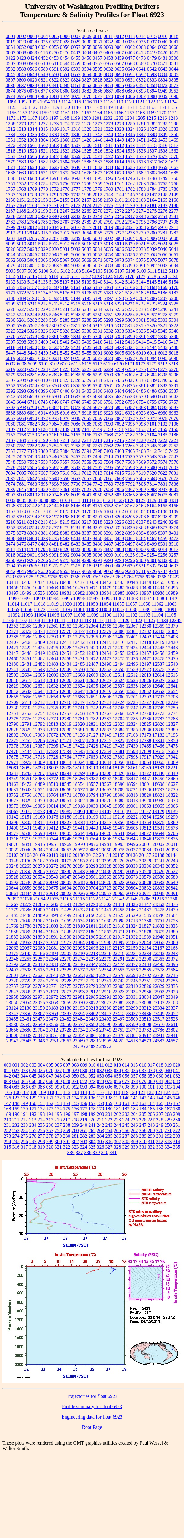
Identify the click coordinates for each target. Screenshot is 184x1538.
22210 (79, 953)
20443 (79, 871)
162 (134, 1103)
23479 (52, 1018)
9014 (162, 549)
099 (134, 1086)
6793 (21, 407)
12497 (145, 664)
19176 (52, 816)
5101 (54, 271)
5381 (54, 336)
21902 (79, 937)
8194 (32, 516)
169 (16, 1108)
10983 (92, 593)
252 (7, 1130)
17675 (12, 756)
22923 (119, 991)
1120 (129, 101)
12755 (52, 713)
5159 (54, 287)
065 (24, 1081)
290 (151, 1136)
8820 (64, 549)
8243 (152, 522)
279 (58, 1136)
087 (33, 1086)
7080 (10, 423)
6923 (141, 413)
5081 (32, 265)
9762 (107, 576)
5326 (43, 331)
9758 (74, 576)
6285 (76, 374)
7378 (32, 451)
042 (7, 1076)
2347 (130, 216)
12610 (105, 675)
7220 (141, 440)
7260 (87, 445)
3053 (76, 232)
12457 (145, 653)
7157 (10, 434)
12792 (39, 724)
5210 (21, 303)
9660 (97, 571)
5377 (21, 336)
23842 (39, 1035)
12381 (132, 631)
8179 (97, 511)
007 (66, 1065)
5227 (21, 309)
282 (83, 1136)
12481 (26, 664)
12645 (52, 691)
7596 (108, 467)
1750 (174, 178)
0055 (54, 47)
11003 (132, 598)
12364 (92, 625)
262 (92, 1130)
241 (92, 1125)
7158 (21, 434)
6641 (163, 396)
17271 (66, 740)
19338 (79, 822)
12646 (66, 691)
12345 (175, 620)
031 (92, 1070)
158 (100, 1103)
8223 (108, 522)
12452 (79, 653)
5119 (53, 276)
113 (75, 1092)
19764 (92, 838)
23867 (105, 1035)
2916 (54, 232)
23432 (132, 1013)
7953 (108, 489)
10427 (174, 576)
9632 (152, 565)
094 (92, 1086)
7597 (119, 467)
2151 (21, 200)
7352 (174, 445)
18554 (79, 784)
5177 (76, 292)
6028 (108, 358)
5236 (119, 309)
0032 (108, 41)
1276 (87, 123)
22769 (39, 986)
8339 (130, 527)
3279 (141, 232)
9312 (54, 565)
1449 (119, 140)
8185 (152, 511)
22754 (159, 980)
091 (66, 1086)
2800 (21, 227)
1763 (141, 183)
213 (32, 1119)
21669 (66, 920)
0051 (10, 47)
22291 (119, 958)
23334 (159, 1008)
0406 (108, 52)
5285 (65, 320)
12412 (79, 642)
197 (75, 1114)
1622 (21, 167)
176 (75, 1108)
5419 (21, 347)
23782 (145, 1029)
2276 (163, 211)
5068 (76, 260)
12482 (39, 664)
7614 (108, 473)
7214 (97, 440)
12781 (79, 718)
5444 (152, 347)
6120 (119, 363)
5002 (108, 238)
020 (176, 1065)
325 (92, 1146)
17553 (92, 751)
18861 (66, 800)
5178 (87, 292)
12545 (52, 669)
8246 (162, 522)
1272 (43, 123)
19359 (132, 822)
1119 (118, 101)
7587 (54, 467)
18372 (52, 778)
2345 (108, 216)
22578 (159, 969)
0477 (130, 58)
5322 (173, 325)
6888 (10, 413)
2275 (152, 211)
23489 (92, 1018)
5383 (65, 336)
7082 (32, 423)
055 (117, 1076)
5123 (97, 276)
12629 (12, 685)
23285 (119, 1008)
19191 (79, 816)
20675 (52, 887)
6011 (152, 352)
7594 (87, 467)
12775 (12, 718)
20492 (119, 871)
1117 (97, 101)
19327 (66, 822)
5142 (119, 281)
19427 (66, 827)
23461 (26, 1018)
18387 (92, 778)
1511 (108, 145)
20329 (119, 866)
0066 (174, 47)
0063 (141, 47)
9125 (130, 554)
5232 (76, 309)
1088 (152, 96)
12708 (172, 696)
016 (142, 1065)
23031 (132, 997)
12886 (145, 729)
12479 (172, 658)
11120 (123, 620)
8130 (162, 500)
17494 (26, 751)
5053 (108, 254)
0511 (54, 63)
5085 (76, 265)
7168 (108, 434)
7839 (10, 489)
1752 (21, 183)
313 (168, 1141)
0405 (97, 52)
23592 (92, 1024)
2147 (152, 194)
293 (176, 1136)
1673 (65, 172)
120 (133, 1092)
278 (49, 1136)
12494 (119, 664)
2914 (32, 232)
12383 (159, 631)
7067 (119, 418)
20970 (132, 893)
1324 (130, 129)
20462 (92, 871)
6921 (119, 413)
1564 (21, 156)
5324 (21, 331)
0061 (119, 47)
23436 (145, 1013)
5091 (141, 265)
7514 (108, 456)
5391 (141, 336)
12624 (119, 680)
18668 (66, 789)
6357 (65, 385)
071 (75, 1081)
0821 (43, 79)
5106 (109, 271)
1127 (33, 107)
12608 (79, 675)
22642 (66, 975)
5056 (130, 254)
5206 (152, 298)
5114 (10, 276)
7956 (119, 489)
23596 (105, 1024)
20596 (26, 882)
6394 (32, 391)
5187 (174, 292)
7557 (65, 462)
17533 (52, 751)
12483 (52, 664)
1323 (119, 129)
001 (16, 1065)
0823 (65, 79)
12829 (26, 729)
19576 (172, 827)
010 (92, 1065)
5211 (32, 303)
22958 (12, 997)
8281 (76, 527)
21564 (172, 915)
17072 (52, 735)
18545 (66, 784)
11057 (131, 604)
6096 (174, 358)
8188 (163, 511)
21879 (159, 931)
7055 (87, 418)
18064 (145, 762)
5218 (108, 303)
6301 (119, 374)
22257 (39, 958)
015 (134, 1065)
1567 (54, 156)
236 (49, 1125)
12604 (26, 675)
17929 (159, 756)
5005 (141, 238)
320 (49, 1146)
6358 (76, 385)
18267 (39, 773)
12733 (26, 707)
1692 (65, 178)
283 (92, 1136)
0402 (75, 52)
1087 (141, 96)
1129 (54, 107)
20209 (105, 860)
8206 (141, 516)
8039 (76, 494)
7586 (43, 467)
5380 (43, 336)
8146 (76, 505)
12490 (105, 664)
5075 (141, 260)
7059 (97, 418)
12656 (26, 696)
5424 (76, 347)
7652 (76, 478)
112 (66, 1092)
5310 (65, 325)
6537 (174, 391)
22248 (12, 958)
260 (75, 1130)
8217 (86, 522)
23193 (79, 1008)
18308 (105, 773)
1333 (174, 129)
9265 (32, 560)
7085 (65, 423)
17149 (105, 735)
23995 (105, 1040)
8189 (174, 511)
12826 (159, 724)
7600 (152, 467)
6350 (173, 380)
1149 (108, 107)
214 (41, 1119)
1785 (163, 189)
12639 (145, 685)
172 (41, 1108)
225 (134, 1119)
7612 (86, 473)
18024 (79, 762)
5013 (54, 243)
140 (126, 1097)
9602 (119, 565)
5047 (43, 254)
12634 (79, 685)
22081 (52, 948)
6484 (119, 391)
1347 (141, 134)
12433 (119, 647)
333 (159, 1146)
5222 (141, 303)
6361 (108, 385)
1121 (139, 101)
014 (125, 1065)
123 (158, 1092)
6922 (130, 413)
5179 (97, 292)
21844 (39, 931)
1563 (10, 156)
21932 (132, 937)
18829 (26, 800)
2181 (152, 205)
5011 (32, 243)
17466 (159, 746)
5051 (87, 254)
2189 (32, 211)
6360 (97, 385)
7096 (141, 423)
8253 (21, 527)
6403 (87, 391)
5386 (97, 336)
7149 (97, 429)
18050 (119, 762)
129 (33, 1097)
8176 (76, 511)
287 (126, 1136)
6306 (174, 374)
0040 (163, 41)
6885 (163, 407)
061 (168, 1076)
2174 (87, 205)
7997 (163, 489)
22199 (52, 953)
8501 (163, 544)
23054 (26, 1002)
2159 (108, 200)
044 (24, 1076)
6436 (97, 391)
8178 (87, 511)
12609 (92, 675)
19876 (12, 844)
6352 (10, 385)
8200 (87, 516)
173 (49, 1108)
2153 (43, 200)
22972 (52, 997)
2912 (10, 232)
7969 (141, 489)
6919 (97, 413)
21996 (105, 942)
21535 (145, 915)
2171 (54, 205)
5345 (163, 331)
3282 (174, 232)
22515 (39, 969)
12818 (52, 724)
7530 (130, 456)
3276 (108, 232)
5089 (119, 265)
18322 (145, 773)
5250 (97, 314)
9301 (152, 560)
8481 (54, 544)
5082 (43, 265)
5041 (174, 249)
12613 (145, 675)
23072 (92, 1002)
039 (159, 1070)
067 (41, 1081)
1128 (43, 107)
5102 (65, 271)
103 (168, 1086)
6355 (43, 385)
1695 (97, 178)
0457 (97, 58)
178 (92, 1108)
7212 (75, 440)
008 (75, 1065)
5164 (108, 287)
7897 (76, 489)
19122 (145, 811)
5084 (65, 265)
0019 (10, 41)
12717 (79, 702)
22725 (52, 980)
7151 (119, 429)
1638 (152, 167)
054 (109, 1076)
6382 (152, 385)
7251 (21, 445)
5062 (10, 260)
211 (15, 1119)
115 (91, 1092)
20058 (92, 849)
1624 (43, 167)
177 (83, 1108)
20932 (92, 893)
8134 (173, 500)
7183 (141, 434)
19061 (132, 806)
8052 (108, 494)
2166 (174, 200)
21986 (92, 942)
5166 (130, 287)
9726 (152, 571)
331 (143, 1146)
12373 (39, 631)
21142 (118, 898)
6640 (152, 396)
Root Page (92, 1427)
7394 (87, 451)
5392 (152, 336)
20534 (39, 877)
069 (58, 1081)
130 (41, 1097)
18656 (52, 789)
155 (75, 1103)
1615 (130, 161)
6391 (174, 385)
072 (83, 1081)
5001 (97, 238)
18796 (105, 795)
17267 (52, 740)
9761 (96, 576)
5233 (87, 309)
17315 (105, 740)
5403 (76, 342)
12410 (52, 642)
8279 (65, 527)
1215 (151, 118)
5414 (141, 342)
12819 (66, 724)
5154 (174, 281)
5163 (97, 287)
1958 (87, 194)
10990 (13, 598)
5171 (10, 292)
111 (58, 1092)
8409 (32, 538)
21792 (39, 926)
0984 (32, 96)
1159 (43, 112)
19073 (39, 811)
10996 (79, 598)
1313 (21, 129)
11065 (13, 609)
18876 (105, 800)
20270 (39, 866)
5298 (108, 320)
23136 (26, 1008)
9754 (42, 576)
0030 (87, 41)
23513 (145, 1018)
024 (33, 1070)
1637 (141, 167)
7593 (76, 467)
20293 (92, 866)
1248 (173, 118)
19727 (39, 838)
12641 (172, 685)
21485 (12, 915)
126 (7, 1097)
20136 (132, 855)
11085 (118, 609)
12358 (26, 625)
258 (58, 1130)
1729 (119, 178)
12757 (66, 713)
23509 (132, 1018)
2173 (76, 205)
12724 (118, 702)
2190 (43, 211)
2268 (76, 211)
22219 (119, 953)
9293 (108, 560)
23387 (66, 1013)
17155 (119, 735)
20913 (52, 893)
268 (143, 1130)
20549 (79, 877)
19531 (159, 827)
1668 (10, 172)
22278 (92, 958)
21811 (92, 926)
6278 (174, 369)
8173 (43, 511)
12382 (145, 631)
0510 (43, 63)
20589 (172, 877)
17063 (39, 735)
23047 (159, 997)
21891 (52, 937)
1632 (97, 167)
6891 (32, 413)
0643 (163, 69)
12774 (172, 713)
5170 (174, 287)
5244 (32, 314)
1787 (10, 194)
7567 (119, 462)
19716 (12, 838)
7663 (119, 478)
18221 (172, 767)
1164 (97, 112)
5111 (152, 271)
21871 (119, 931)
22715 (172, 975)
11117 (98, 620)
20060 (105, 849)
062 (176, 1076)
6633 (87, 396)
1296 (174, 123)
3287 (54, 238)
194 (49, 1114)
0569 (141, 63)
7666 (141, 478)
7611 (75, 473)
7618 (130, 473)
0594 (87, 69)
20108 (26, 855)
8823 (75, 549)
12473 (105, 658)
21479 (172, 909)
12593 (12, 675)
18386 (79, 778)
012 (108, 1065)
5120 (64, 276)
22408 (26, 964)
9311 (43, 565)
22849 (26, 991)
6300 (108, 374)
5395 (163, 336)
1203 (118, 118)
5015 (75, 243)
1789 (32, 194)
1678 (108, 172)
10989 (172, 593)
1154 (161, 107)
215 (49, 1119)
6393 (21, 391)
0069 (32, 52)
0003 (32, 36)
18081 (12, 767)
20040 (26, 849)
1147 (86, 107)
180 (109, 1108)
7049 (76, 418)
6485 (130, 391)
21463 (132, 909)
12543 (39, 669)
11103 (144, 615)
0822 (54, 79)
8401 (174, 533)
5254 (130, 314)
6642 (174, 396)
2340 (54, 216)
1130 (65, 107)
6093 (141, 358)
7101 (152, 423)
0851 (76, 85)
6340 (162, 380)
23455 (12, 1018)
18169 (145, 767)
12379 (105, 631)
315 (7, 1146)
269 (151, 1130)
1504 (65, 145)
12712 (39, 702)
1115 (76, 101)
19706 (172, 833)
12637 (119, 685)
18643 (26, 789)
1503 (54, 145)
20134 (105, 855)
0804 (163, 74)
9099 (108, 554)
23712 (52, 1029)
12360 (39, 625)
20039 (12, 849)
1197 (53, 118)
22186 (39, 953)
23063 (52, 1002)
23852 (66, 1035)
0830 (119, 79)
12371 (12, 631)
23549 (39, 1024)
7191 (54, 440)
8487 (108, 544)
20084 (145, 849)
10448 (132, 582)
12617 (26, 680)
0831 (130, 79)
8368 (141, 527)
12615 (172, 675)
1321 (97, 129)
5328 (65, 331)
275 (24, 1136)
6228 (97, 369)
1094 (45, 101)
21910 (105, 937)
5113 (173, 271)
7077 (152, 418)
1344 (108, 134)
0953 (174, 90)
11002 (119, 598)
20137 (145, 855)
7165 (76, 434)
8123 (108, 500)
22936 (145, 991)
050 (75, 1076)
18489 (39, 784)
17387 (39, 746)
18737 (159, 789)
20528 (12, 877)
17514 (39, 751)
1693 (76, 178)
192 (33, 1114)
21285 (39, 904)
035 (126, 1070)
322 (66, 1146)
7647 (43, 478)
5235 (108, 309)
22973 (66, 997)
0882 (87, 90)
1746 (130, 178)
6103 (65, 363)
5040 (163, 249)
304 (92, 1141)
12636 (105, 685)
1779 (97, 189)
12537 (159, 664)
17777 (79, 756)
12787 (159, 718)
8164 (152, 505)
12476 (132, 658)
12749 (159, 707)
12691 (92, 696)
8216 (75, 522)
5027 (21, 249)
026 (49, 1070)
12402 (145, 636)
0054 (43, 47)
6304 (152, 374)
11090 (157, 609)
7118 (32, 429)
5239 (152, 309)
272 (176, 1130)
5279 (174, 314)
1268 (10, 123)
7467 (76, 456)
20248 (12, 866)
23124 (12, 1008)
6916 (65, 413)
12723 (105, 702)
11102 (131, 615)
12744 (105, 707)
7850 (43, 489)
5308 (43, 325)
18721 (132, 789)
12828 (12, 729)
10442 (105, 582)
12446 (172, 647)
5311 (75, 325)
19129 (158, 811)
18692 (92, 789)
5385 (87, 336)
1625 (54, 167)
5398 (21, 342)
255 (33, 1130)
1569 (76, 156)
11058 (144, 604)
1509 (87, 145)
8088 (43, 500)
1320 (87, 129)
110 (50, 1092)
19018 (79, 806)
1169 (151, 112)
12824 (132, 724)
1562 (174, 150)
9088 (43, 554)
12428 (66, 647)
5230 (54, 309)
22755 (172, 980)
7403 (119, 451)
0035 (141, 41)
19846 (145, 838)
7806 (141, 483)
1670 (32, 172)
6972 (43, 418)
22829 (159, 986)
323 (75, 1146)
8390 (97, 533)
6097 (11, 363)
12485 (79, 664)
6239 (119, 369)
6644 (21, 402)
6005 (119, 352)
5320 (152, 325)
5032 (76, 249)
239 (75, 1125)
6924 (152, 413)
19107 (105, 811)
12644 (39, 691)
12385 (12, 636)
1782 (130, 189)
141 (134, 1097)
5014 (64, 243)
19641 (119, 833)
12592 (172, 669)
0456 (87, 58)
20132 (92, 855)
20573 (132, 877)
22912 (92, 991)
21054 (40, 898)
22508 (26, 969)
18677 (79, 789)
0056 (65, 47)
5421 (43, 347)
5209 (10, 303)
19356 (119, 822)
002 (24, 1065)
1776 (65, 189)
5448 (21, 352)
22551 (92, 969)
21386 (26, 909)
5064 (32, 260)
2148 (163, 194)
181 (117, 1108)
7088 (87, 423)
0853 (97, 85)
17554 (105, 751)
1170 (161, 112)
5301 (141, 320)
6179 (151, 363)
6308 (21, 380)
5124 (108, 276)
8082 (10, 500)
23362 (39, 1013)
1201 (97, 118)
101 (151, 1086)
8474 (10, 544)
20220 (119, 860)
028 (66, 1070)
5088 (108, 265)
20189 (92, 860)
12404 (159, 636)
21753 (172, 920)
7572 (152, 462)
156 (83, 1103)
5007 (163, 238)
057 (134, 1076)
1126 (22, 107)
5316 (108, 325)
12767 (105, 713)
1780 (108, 189)
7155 (162, 429)
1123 (161, 101)
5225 (173, 303)
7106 (174, 423)
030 (83, 1070)
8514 (21, 549)
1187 (32, 118)
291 (159, 1136)
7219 (130, 440)
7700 (76, 483)
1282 (152, 123)
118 (116, 1092)
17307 (79, 740)
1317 (65, 129)
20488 (105, 871)
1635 (130, 167)
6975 (54, 418)
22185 (26, 953)
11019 (53, 604)
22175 (12, 953)
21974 (52, 942)
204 (134, 1114)
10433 (26, 582)
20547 (66, 877)
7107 (10, 429)
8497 (130, 544)
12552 (105, 669)
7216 (119, 440)
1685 (174, 172)
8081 (174, 494)
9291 (97, 560)
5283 (43, 320)
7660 (97, 478)
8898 (119, 549)
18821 (159, 795)
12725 (132, 702)
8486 (97, 544)
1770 (43, 189)
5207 (163, 298)
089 (49, 1086)
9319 (97, 565)
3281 (163, 232)
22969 (26, 997)
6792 (10, 407)
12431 (105, 647)
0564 (86, 63)
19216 (118, 816)
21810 (79, 926)
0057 (76, 47)
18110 (92, 767)
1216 (162, 118)
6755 (152, 402)
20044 (52, 849)
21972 (39, 942)
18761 (39, 795)
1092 (23, 101)
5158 (43, 287)
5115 (21, 276)
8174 (54, 511)
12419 (158, 642)
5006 (152, 238)
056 (126, 1076)
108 (33, 1092)
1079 (119, 96)
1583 (54, 161)
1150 (118, 107)
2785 (43, 221)
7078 (163, 418)
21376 (172, 904)
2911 (173, 227)
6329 (86, 380)
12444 (145, 647)
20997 (13, 898)
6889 (21, 413)
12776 (26, 718)
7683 (32, 483)
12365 (105, 625)
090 (58, 1086)
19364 (145, 822)
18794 (92, 795)
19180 (66, 816)
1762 (130, 183)
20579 (145, 877)
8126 (130, 500)
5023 (152, 243)
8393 (130, 533)
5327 (54, 331)
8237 (141, 522)
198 (83, 1114)
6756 (162, 402)
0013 (130, 36)
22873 (66, 991)
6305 (163, 374)
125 (175, 1092)
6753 (130, 402)
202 (117, 1114)
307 (117, 1141)
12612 (132, 675)
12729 (172, 702)
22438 (52, 964)
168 (7, 1108)
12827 (172, 724)
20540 (52, 877)
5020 (130, 243)
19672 (145, 833)
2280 (32, 216)
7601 (163, 467)
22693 (132, 975)
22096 (92, 948)
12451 (66, 653)
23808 (12, 1035)
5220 (119, 303)
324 (83, 1146)
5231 (65, 309)
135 (83, 1097)
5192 (54, 298)
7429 (32, 456)
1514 (141, 145)
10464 (66, 587)
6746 (54, 402)
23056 (39, 1002)
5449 (32, 352)
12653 (159, 691)
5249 (87, 314)
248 (151, 1125)
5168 (152, 287)
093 (83, 1086)
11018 (39, 604)
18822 (172, 795)
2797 (163, 221)
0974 (10, 96)
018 (159, 1065)
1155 (172, 107)
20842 (172, 887)
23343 (12, 1013)
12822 (105, 724)
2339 (43, 216)
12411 (65, 642)
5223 (152, 303)
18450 (159, 778)
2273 (130, 211)
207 (159, 1114)
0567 (119, 63)
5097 (22, 271)
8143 (43, 505)
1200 (86, 118)
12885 (132, 729)
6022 (43, 358)
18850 (39, 800)
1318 (76, 129)
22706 (159, 975)
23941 (172, 1035)
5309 (54, 325)
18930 (159, 800)
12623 (105, 680)
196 (66, 1114)
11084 (105, 609)
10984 (105, 593)
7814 (152, 483)
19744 (52, 838)
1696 (108, 178)
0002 (21, 36)
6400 (65, 391)
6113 (76, 363)
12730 (12, 707)
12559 (132, 669)
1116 (87, 101)
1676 (87, 172)
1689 (43, 178)
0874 (10, 90)
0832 (141, 79)
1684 (163, 172)
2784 (32, 221)
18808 (119, 795)
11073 (39, 609)
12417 (132, 642)
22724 (39, 980)
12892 (12, 735)
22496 (172, 964)
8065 (130, 494)
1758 (87, 183)
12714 (52, 702)
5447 (10, 352)
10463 (52, 587)
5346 (174, 331)
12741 (79, 707)
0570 (152, 63)
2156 (76, 200)
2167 (10, 205)
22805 (119, 986)
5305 (10, 325)
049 (66, 1076)
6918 (87, 413)
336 (71, 1152)
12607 (66, 675)
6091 (119, 358)
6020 (21, 358)
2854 (152, 227)
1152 (140, 107)
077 (126, 1081)
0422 (10, 58)
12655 (12, 696)
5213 (54, 303)
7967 (130, 489)
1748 (152, 178)
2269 (87, 211)
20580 (159, 877)
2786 (54, 221)
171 (33, 1108)
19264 (145, 816)
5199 (130, 298)
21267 (12, 904)
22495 (159, 964)
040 (168, 1070)
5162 (87, 287)
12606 (52, 675)
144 (159, 1097)
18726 (145, 789)
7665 (130, 478)
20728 (119, 887)
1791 (54, 194)
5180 (108, 292)
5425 (87, 347)
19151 (26, 816)
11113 (85, 620)
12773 (159, 713)
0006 (65, 36)
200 (100, 1114)
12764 (92, 713)
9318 (86, 565)
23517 (159, 1018)
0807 (10, 79)
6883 (141, 407)
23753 (119, 1029)
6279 (10, 374)
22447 (92, 964)
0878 (54, 90)
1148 (97, 107)
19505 (132, 827)
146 (176, 1097)
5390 (130, 336)
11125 (149, 620)
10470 (79, 587)
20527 (172, 871)
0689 (108, 74)
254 (24, 1130)
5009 (10, 243)
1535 (130, 150)
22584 (172, 969)
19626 (105, 833)
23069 (66, 1002)
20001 (145, 844)
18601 (145, 784)
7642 (32, 478)
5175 (54, 292)
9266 (43, 560)
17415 (66, 746)
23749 (105, 1029)
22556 (132, 969)
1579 (10, 161)
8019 (43, 494)
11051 (79, 604)
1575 (141, 156)
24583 (159, 1040)
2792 (119, 221)
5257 (152, 314)
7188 (21, 440)
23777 (132, 1029)
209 (176, 1114)
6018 (173, 352)
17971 (12, 762)
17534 (66, 751)
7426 (21, 456)
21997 (119, 942)
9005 (152, 549)
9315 (75, 565)
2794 (130, 221)
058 (143, 1076)
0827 (87, 79)
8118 (86, 500)
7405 (130, 451)
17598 (132, 751)
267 (134, 1130)
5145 (152, 281)
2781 (174, 216)
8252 (10, 527)
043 (16, 1076)
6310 (43, 380)
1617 (152, 161)
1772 (54, 189)
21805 (66, 926)
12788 (172, 718)
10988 (159, 593)
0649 (43, 74)
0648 (32, 74)
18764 (52, 795)
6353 (21, 385)
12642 (12, 691)
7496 (97, 456)
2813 (43, 227)
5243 (21, 314)
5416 (162, 342)
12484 (66, 664)
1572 (108, 156)
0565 (97, 63)
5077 (163, 260)
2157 (87, 200)
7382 (54, 451)
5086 (87, 265)
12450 (52, 653)
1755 (54, 183)
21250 (171, 898)
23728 (66, 1029)
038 (151, 1070)
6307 (10, 380)
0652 (76, 74)
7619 (141, 473)
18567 (105, 784)
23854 (79, 1035)
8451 (108, 538)
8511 (10, 549)
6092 (130, 358)
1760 (108, 183)
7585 (32, 467)
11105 (170, 615)
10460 (26, 587)
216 (58, 1119)
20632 (159, 882)
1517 (173, 145)
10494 (159, 587)
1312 (10, 129)
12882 (92, 729)
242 (100, 1125)
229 (168, 1119)
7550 (21, 462)
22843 (12, 991)
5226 (10, 309)
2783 (21, 221)
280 (66, 1136)
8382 (54, 533)
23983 (92, 1040)
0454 (65, 58)
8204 (119, 516)
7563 (97, 462)
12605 (39, 675)
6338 (141, 380)
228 (159, 1119)
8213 (43, 522)
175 (66, 1108)
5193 (65, 298)
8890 (86, 549)
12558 (119, 669)
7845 (21, 489)
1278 (108, 123)
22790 (92, 986)
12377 (79, 631)
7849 (32, 489)
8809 (54, 549)
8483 (76, 544)
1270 (21, 123)
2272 (119, 211)
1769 (32, 189)
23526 (172, 1018)
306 (109, 1141)
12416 (118, 642)
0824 (76, 79)
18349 (12, 778)
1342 (97, 134)
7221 (152, 440)
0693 (152, 74)
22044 (145, 942)
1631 (87, 167)
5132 (10, 281)
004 (41, 1065)
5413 (130, 342)
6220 (21, 369)
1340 (76, 134)
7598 (130, 467)
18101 (79, 767)
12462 (39, 658)
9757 (64, 576)
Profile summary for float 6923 (92, 1406)
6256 (130, 369)
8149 (87, 505)
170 (24, 1108)
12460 (12, 658)
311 (151, 1141)
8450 (97, 538)
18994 (26, 806)
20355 (12, 871)
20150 (26, 860)
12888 (159, 729)
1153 (151, 107)
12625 (132, 680)
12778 (39, 718)
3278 (130, 232)
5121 (75, 276)
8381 (43, 533)
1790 (43, 194)
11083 (92, 609)
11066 (26, 609)
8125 (119, 500)
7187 (10, 440)
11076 (66, 609)
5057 (141, 254)
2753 (152, 216)
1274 (65, 123)
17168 (132, 735)
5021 (141, 243)
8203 (108, 516)
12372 (26, 631)
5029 (43, 249)
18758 (26, 795)
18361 (26, 778)
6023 (54, 358)
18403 (119, 778)
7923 (87, 489)
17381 (26, 746)
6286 (87, 374)
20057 (79, 849)
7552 (32, 462)
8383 (65, 533)
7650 (65, 478)
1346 (130, 134)
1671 (43, 172)
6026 (87, 358)
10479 (105, 587)
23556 (52, 1024)
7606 (32, 473)
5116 (32, 276)
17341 (159, 740)
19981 (105, 844)
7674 (10, 483)
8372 (163, 527)
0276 (64, 52)
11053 (92, 604)
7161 (54, 434)
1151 (129, 107)
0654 (87, 74)
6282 (43, 374)
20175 (66, 860)
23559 (66, 1024)
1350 (174, 134)
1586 (87, 161)
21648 (26, 920)
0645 (10, 74)
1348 (152, 134)
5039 (152, 249)
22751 (145, 980)
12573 (145, 669)
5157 (32, 287)
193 (41, 1114)
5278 (163, 314)
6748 (75, 402)
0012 (119, 36)
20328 (105, 866)
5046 (32, 254)
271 (168, 1130)
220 (91, 1119)
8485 (87, 544)
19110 (118, 811)
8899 (130, 549)
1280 (130, 123)
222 (108, 1119)
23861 (92, 1035)
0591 (54, 69)
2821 (130, 227)
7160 (43, 434)
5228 (32, 309)
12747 (132, 707)
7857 (54, 489)
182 (126, 1108)
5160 (65, 287)
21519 (105, 915)
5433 (119, 347)
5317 (119, 325)
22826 (145, 986)
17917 (145, 756)
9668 (130, 571)
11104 (157, 615)
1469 (174, 140)
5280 (10, 320)
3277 (119, 232)
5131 (173, 276)
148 (16, 1103)
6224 (54, 369)
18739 (172, 789)
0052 (21, 47)
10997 (92, 598)
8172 (32, 511)
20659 (26, 887)
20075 (119, 849)
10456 (172, 582)
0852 (87, 85)
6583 (21, 396)
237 (58, 1125)
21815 (105, 926)
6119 (108, 363)
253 (16, 1130)
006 (58, 1065)
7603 (174, 467)
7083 (43, 423)
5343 (152, 331)
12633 (66, 685)
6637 (119, 396)
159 (109, 1103)
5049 (65, 254)
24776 (79, 1046)
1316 (54, 129)
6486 (141, 391)
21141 (105, 898)
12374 (52, 631)
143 (151, 1097)
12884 (119, 729)
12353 (12, 625)
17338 (145, 740)
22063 (12, 948)
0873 (174, 85)
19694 (159, 833)
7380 (43, 451)
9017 (173, 549)
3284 (21, 238)
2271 (108, 211)
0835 (174, 79)
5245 (43, 314)
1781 (119, 189)
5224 (162, 303)
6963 (174, 413)
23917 (145, 1035)
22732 (79, 980)
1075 (76, 96)
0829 (108, 79)
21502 (92, 915)
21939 (145, 937)
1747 (141, 178)
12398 (105, 636)
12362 (66, 625)
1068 (54, 96)
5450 (43, 352)
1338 (54, 134)
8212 (32, 522)
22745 (132, 980)
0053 (32, 47)
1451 (141, 140)
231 (7, 1125)
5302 (152, 320)
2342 (76, 216)
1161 (65, 112)
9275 (65, 560)
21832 (158, 926)
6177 (140, 363)
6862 (54, 407)
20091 (159, 849)
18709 (119, 789)
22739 (92, 980)
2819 (108, 227)
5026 (10, 249)
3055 (97, 232)
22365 (159, 958)
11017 (26, 604)
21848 (66, 931)
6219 (10, 369)
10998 (106, 598)
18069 (172, 762)
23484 (79, 1018)
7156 (173, 429)
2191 (54, 211)
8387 (87, 533)
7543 (152, 456)
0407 (119, 52)
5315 (97, 325)
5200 (141, 298)
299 (49, 1141)
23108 (172, 1002)
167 (176, 1103)
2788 (76, 221)
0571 (162, 63)
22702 (145, 975)
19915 (39, 844)
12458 (159, 653)
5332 (108, 331)
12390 (52, 636)
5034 (97, 249)
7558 (76, 462)
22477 (132, 964)
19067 (12, 811)
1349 (163, 134)
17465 (145, 746)
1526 (97, 150)
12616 (12, 680)
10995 (66, 598)
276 (33, 1136)
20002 (159, 844)
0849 (65, 85)
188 (176, 1108)
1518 (10, 150)
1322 (108, 129)
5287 (76, 320)
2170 (43, 205)
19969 (66, 844)
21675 (92, 920)
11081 (79, 609)
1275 (76, 123)
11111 (60, 620)
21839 (26, 931)
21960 (12, 942)
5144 (141, 281)
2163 (141, 200)
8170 (21, 511)
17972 (26, 762)
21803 (52, 926)
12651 (132, 691)
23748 (92, 1029)
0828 (97, 79)
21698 (119, 920)
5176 (65, 292)
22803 (105, 986)
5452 (65, 352)
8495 (119, 544)
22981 (79, 997)
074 (100, 1081)
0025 (43, 41)
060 (159, 1076)
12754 (39, 713)
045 (33, 1076)
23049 (172, 997)
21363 (158, 904)
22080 (39, 948)
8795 (43, 549)
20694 (66, 887)
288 (134, 1136)
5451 (54, 352)
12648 (92, 691)
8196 (43, 516)
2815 (65, 227)
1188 (43, 118)
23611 (172, 1024)
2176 (108, 205)
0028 (65, 41)
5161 (76, 287)
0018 (173, 36)
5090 (130, 265)
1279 (119, 123)
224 (125, 1119)
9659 (87, 571)
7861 (65, 489)
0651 (65, 74)
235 (41, 1125)
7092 (119, 423)
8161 (119, 505)
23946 (39, 1040)
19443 (92, 827)
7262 (108, 445)
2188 (21, 211)
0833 (152, 79)
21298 (92, 904)
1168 (140, 112)
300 (58, 1141)
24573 (145, 1040)
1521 (43, 150)
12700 (119, 696)
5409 (87, 342)
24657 (172, 1040)
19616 (92, 833)
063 (7, 1081)
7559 (87, 462)
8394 (141, 533)
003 (33, 1065)
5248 (76, 314)
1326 (141, 129)
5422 (54, 347)
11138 (162, 620)
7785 (119, 483)
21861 (92, 931)
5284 (54, 320)
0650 (54, 74)
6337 (130, 380)
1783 (141, 189)
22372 (172, 958)
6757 (173, 402)
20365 (39, 871)
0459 (119, 58)
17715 (39, 756)
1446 (97, 140)
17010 (26, 735)
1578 (174, 156)
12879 (52, 729)
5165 (119, 287)
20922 (66, 893)
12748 (145, 707)
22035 (132, 942)
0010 (97, 36)
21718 (132, 920)
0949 (163, 90)
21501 (79, 915)
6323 (64, 380)
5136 (54, 281)
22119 (105, 948)
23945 (26, 1040)
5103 (76, 271)
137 (100, 1097)
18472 (26, 784)
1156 (11, 112)
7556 (54, 462)
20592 (12, 882)
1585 (76, 161)
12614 (158, 675)
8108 (65, 500)
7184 (152, 434)
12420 (172, 642)
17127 (92, 735)
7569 (141, 462)
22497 (12, 969)
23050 (12, 1002)
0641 (141, 69)
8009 (21, 494)
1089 (163, 96)
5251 (108, 314)
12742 (92, 707)
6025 (76, 358)
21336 (132, 904)
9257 (174, 554)
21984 (79, 942)
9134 (141, 554)
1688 (32, 178)
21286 (52, 904)
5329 (76, 331)
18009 (39, 762)
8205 (130, 516)
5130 (162, 276)
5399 (32, 342)
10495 (172, 587)
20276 (66, 866)
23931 (159, 1035)
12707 (159, 696)
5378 (32, 336)
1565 (32, 156)
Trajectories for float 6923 (92, 1396)
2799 (10, 227)
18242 (26, 773)
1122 (150, 101)
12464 (52, 658)
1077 (97, 96)
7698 (54, 483)
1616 (141, 161)
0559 (75, 63)
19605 (66, 833)
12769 (132, 713)
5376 (10, 336)
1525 (87, 150)
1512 (119, 145)
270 (159, 1130)
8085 (21, 500)
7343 (141, 445)
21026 (26, 898)
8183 (130, 511)
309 (134, 1141)
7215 (108, 440)
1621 (10, 167)
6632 (76, 396)
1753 (32, 183)
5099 (32, 271)
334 (168, 1146)
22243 (172, 953)
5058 (152, 254)
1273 (54, 123)
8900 (141, 549)
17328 (132, 740)
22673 (105, 975)
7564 (108, 462)
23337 (172, 1008)
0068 (21, 52)
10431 (12, 582)
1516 (162, 145)
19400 (12, 827)
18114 (105, 767)
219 (83, 1119)
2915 (43, 232)
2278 (10, 216)
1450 (130, 140)
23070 (79, 1002)
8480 (43, 544)
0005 (54, 36)
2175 (97, 205)
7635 (10, 478)
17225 (12, 740)
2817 (87, 227)
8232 (130, 522)
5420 (32, 347)
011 (100, 1065)
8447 (87, 538)
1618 (163, 161)
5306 (21, 325)
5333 (119, 331)
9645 (21, 571)
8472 (174, 538)
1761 (119, 183)
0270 (54, 52)
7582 (21, 467)
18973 (12, 806)
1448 (108, 140)
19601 (52, 833)
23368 (52, 1013)
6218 (173, 363)
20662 (39, 887)
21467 (145, 909)
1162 (76, 112)
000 (7, 1065)
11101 (118, 615)
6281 (32, 374)
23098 (145, 1002)
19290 (172, 816)
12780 (66, 718)
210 (7, 1119)
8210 (10, 522)
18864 (92, 800)
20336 (145, 866)
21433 (79, 909)
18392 (105, 778)
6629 (43, 396)
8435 (54, 538)
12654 (172, 691)
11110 (47, 620)
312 (159, 1141)
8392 (119, 533)
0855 (119, 85)
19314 (39, 822)
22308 (145, 958)
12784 (119, 718)
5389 (119, 336)
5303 (163, 320)
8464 (141, 538)
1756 (65, 183)
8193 (21, 516)
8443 (65, 538)
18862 (79, 800)
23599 (132, 1024)
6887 (174, 407)
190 (16, 1114)
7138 (54, 429)
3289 (76, 238)
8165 (163, 505)
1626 (65, 167)
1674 (76, 172)
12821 (92, 724)
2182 (163, 205)
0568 (130, 63)
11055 (118, 604)
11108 (34, 620)
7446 (54, 456)
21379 (12, 909)
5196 (97, 298)
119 (124, 1092)
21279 (26, 904)
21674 (79, 920)
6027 (97, 358)
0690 (119, 74)
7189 (32, 440)
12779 (52, 718)
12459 (172, 653)
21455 (119, 909)
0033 (119, 41)
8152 (108, 505)
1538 (163, 150)
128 (24, 1097)
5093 (163, 265)
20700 (79, 887)
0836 (10, 85)
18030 (92, 762)
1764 (152, 183)
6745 (43, 402)
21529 (132, 915)
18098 (66, 767)
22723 (26, 980)
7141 (86, 429)
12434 (132, 647)
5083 (54, 265)
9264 (21, 560)
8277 (54, 527)
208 (168, 1114)
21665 (52, 920)
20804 (132, 887)
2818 (97, 227)
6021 (32, 358)
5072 (108, 260)
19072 (26, 811)
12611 (118, 675)
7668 (152, 478)
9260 (10, 560)
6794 (32, 407)
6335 (108, 380)
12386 (26, 636)
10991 (26, 598)
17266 (39, 740)
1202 (107, 118)
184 (143, 1108)
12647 (79, 691)
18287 (52, 773)
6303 (141, 374)
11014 (13, 604)
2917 (65, 232)
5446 (174, 347)
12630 (26, 685)
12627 (159, 680)
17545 (79, 751)
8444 (76, 538)
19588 (26, 833)
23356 (26, 1013)
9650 (43, 571)
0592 (65, 69)
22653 (79, 975)
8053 (119, 494)
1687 (21, 178)
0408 (130, 52)
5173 (32, 292)
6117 (97, 363)
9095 (87, 554)
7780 (108, 483)
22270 (66, 958)
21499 (66, 915)
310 (143, 1141)
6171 (129, 363)
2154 (54, 200)
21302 (105, 904)
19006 (39, 806)
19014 (52, 806)
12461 (26, 658)
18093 (39, 767)
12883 (105, 729)
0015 (152, 36)
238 (66, 1125)
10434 (39, 582)
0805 (174, 74)
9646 (32, 571)
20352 (172, 866)
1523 (65, 150)
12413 (92, 642)
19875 (172, 838)
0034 (130, 41)
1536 (141, 150)
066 (33, 1081)
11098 (79, 615)
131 (49, 1097)
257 (49, 1130)
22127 (118, 948)
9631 (141, 565)
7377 (21, 451)
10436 (66, 582)
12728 (158, 702)
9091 (54, 554)
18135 (118, 767)
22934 (132, 991)
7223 (173, 440)
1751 (10, 183)
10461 (39, 587)
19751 (79, 838)
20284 (79, 866)
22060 (172, 942)
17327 (119, 740)
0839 (32, 85)
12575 (159, 669)
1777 (76, 189)
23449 (159, 1013)
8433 (43, 538)
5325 (32, 331)
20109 (39, 855)
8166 (174, 505)
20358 (26, 871)
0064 (152, 47)
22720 (12, 980)
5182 (130, 292)
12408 (26, 642)
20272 (52, 866)
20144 (172, 855)
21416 (52, 909)
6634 (97, 396)
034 (117, 1070)
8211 (21, 522)
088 (41, 1086)
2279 (21, 216)
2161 (119, 200)
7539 (141, 456)
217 (66, 1119)
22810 (132, 986)
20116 (65, 855)
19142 (12, 816)
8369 (152, 527)
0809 (21, 79)
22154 (145, 948)
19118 (132, 811)
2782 (10, 221)
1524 (76, 150)
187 (168, 1108)
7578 (10, 467)
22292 (132, 958)
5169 (163, 287)
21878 (145, 931)
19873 (159, 838)
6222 (32, 369)
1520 (32, 150)
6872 (65, 407)
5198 (119, 298)
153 (58, 1103)
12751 (12, 713)
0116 (43, 52)
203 (126, 1114)
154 (66, 1103)
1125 (11, 107)
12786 (145, 718)
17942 (172, 756)
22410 (39, 964)
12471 (79, 658)
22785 (79, 986)
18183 (158, 767)
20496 (132, 871)
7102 (163, 423)
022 (16, 1070)
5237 (130, 309)
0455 (76, 58)
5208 (174, 298)
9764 (129, 576)
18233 (12, 773)
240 (83, 1125)
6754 (141, 402)
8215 (64, 522)
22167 (158, 948)
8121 (97, 500)
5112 (162, 271)
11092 (14, 615)
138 (109, 1097)
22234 (145, 953)
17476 (12, 751)
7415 (163, 451)
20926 (79, 893)
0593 (76, 69)
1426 (87, 140)
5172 (21, 292)
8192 (10, 516)
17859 (92, 756)
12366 (119, 625)
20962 (119, 893)
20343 (159, 866)
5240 (163, 309)
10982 (79, 593)
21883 (12, 937)
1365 (54, 140)
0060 (108, 47)
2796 (152, 221)
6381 (141, 385)
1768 (21, 189)
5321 (162, 325)
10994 (53, 598)
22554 (105, 969)
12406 (172, 636)
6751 (108, 402)
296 (24, 1141)
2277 (174, 211)
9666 (119, 571)
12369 (159, 625)
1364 (43, 140)
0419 (152, 52)
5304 (174, 320)
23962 (66, 1040)
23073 (105, 1002)
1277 (97, 123)
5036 (119, 249)
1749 (163, 178)
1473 (21, 145)
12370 (172, 625)
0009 (87, 36)
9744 (173, 571)
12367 (132, 625)
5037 (130, 249)
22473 (105, 964)
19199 (92, 816)
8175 (65, 511)
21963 (26, 942)
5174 (43, 292)
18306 (92, 773)
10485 (119, 587)
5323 (10, 331)
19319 (52, 822)
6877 (97, 407)
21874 (132, 931)
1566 (43, 156)
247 (143, 1125)
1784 (152, 189)
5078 (174, 260)
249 (159, 1125)
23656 (12, 1029)
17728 (52, 756)
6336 (119, 380)
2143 (108, 194)
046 (41, 1076)
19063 (145, 806)
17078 (66, 735)
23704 (39, 1029)
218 (75, 1119)
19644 (132, 833)
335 (176, 1146)
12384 (172, 631)
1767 (10, 189)
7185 (163, 434)
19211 (105, 816)
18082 (26, 767)
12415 (105, 642)
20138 (158, 855)
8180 (108, 511)
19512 (145, 827)
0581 (173, 63)
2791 (108, 221)
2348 (141, 216)
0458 (108, 58)
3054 (87, 232)
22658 (92, 975)
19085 (66, 811)
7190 (43, 440)
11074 (53, 609)
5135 (43, 281)
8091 (54, 500)
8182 (119, 511)
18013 (52, 762)
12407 (12, 642)
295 (16, 1141)
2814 (54, 227)
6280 (21, 374)
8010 (32, 494)
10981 (66, 593)
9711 (141, 571)
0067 (10, 52)
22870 (52, 991)
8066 (141, 494)
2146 (141, 194)
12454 (105, 653)
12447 (12, 653)
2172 (65, 205)
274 (16, 1136)
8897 (108, 549)
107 (25, 1092)
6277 (163, 369)
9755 (53, 576)
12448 (26, 653)
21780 (26, 926)
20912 (39, 893)
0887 (108, 90)
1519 (21, 150)
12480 (12, 664)
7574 (163, 462)
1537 (152, 150)
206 (151, 1114)
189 (7, 1114)
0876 (32, 90)
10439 (92, 582)
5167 (141, 287)
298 (41, 1141)
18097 (52, 767)
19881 (26, 844)
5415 (152, 342)
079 (143, 1081)
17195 (172, 735)
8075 (163, 494)
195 (58, 1114)
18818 (132, 795)
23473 (39, 1018)
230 (176, 1119)
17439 (132, 746)
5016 (86, 243)
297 (33, 1141)
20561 (92, 877)
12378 (92, 631)
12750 (172, 707)
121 (141, 1092)
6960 (163, 413)
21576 (12, 920)
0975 (21, 96)
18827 (12, 800)
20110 (52, 855)
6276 (152, 369)
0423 (21, 58)
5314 (86, 325)
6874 (87, 407)
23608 (145, 1024)
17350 (172, 740)
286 (117, 1136)
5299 (119, 320)
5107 (119, 271)
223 (117, 1119)
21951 (172, 937)
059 (151, 1076)
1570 (87, 156)
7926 (97, 489)
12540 (172, 664)
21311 (118, 904)
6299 (97, 374)
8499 (152, 544)
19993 (119, 844)
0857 (141, 85)
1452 (152, 140)
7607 (43, 473)
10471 (92, 587)
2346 (119, 216)
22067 (26, 948)
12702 (145, 696)
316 (16, 1146)
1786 (174, 189)
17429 (105, 746)
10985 (119, 593)
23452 (172, 1013)
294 (7, 1141)
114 (83, 1092)
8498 (141, 544)
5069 (87, 260)
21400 (39, 909)
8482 (65, 544)
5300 (130, 320)
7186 (174, 434)
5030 (54, 249)
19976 (92, 844)
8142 (32, 505)
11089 (144, 609)
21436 (92, 909)
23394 (79, 1013)
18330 (159, 773)
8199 (76, 516)
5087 (97, 265)
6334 (97, 380)
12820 (79, 724)
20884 (26, 893)
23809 (26, 1035)
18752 (12, 795)
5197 (108, 298)
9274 (54, 560)
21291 (66, 904)
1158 (33, 112)
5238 (141, 309)
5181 (119, 292)
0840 (43, 85)
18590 (119, 784)
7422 (174, 451)
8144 (54, 505)
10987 (145, 593)
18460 (172, 778)
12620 (66, 680)
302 (75, 1141)
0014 (141, 36)
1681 (130, 172)
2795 (141, 221)
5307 (32, 325)
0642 (152, 69)
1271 (32, 123)
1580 (21, 161)
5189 (21, 298)
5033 (87, 249)
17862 (105, 756)
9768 (161, 576)
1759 (97, 183)
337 (79, 1152)
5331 (97, 331)
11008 (158, 598)
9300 (141, 560)
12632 (52, 685)
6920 (108, 413)
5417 (173, 342)
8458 (119, 538)
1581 (32, 161)
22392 (12, 964)
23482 (66, 1018)
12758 (79, 713)
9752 (31, 576)
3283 (10, 238)
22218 (105, 953)
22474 (119, 964)
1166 (118, 112)
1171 (172, 112)
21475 (159, 909)
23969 (79, 1040)
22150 (132, 948)
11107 (21, 620)
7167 (97, 434)
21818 (118, 926)
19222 (132, 816)
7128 (43, 429)
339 (96, 1152)
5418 (10, 347)
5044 (10, 254)
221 (100, 1119)
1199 (75, 118)
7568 (130, 462)
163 (143, 1103)
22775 (66, 986)
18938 (172, 800)
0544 (64, 63)
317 (24, 1146)
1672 (54, 172)
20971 (145, 893)
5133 (21, 281)
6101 (43, 363)
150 (33, 1103)
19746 (66, 838)
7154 (152, 429)
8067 (152, 494)
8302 (108, 527)
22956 (172, 991)
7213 (86, 440)
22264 (52, 958)
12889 (172, 729)
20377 (52, 871)
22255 (26, 958)
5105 (98, 271)
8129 (152, 500)
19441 (79, 827)
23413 (105, 1013)
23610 (159, 1024)
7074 (141, 418)
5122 (86, 276)
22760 (26, 986)
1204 (129, 118)
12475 (119, 658)
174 (58, 1108)
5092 (152, 265)
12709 (12, 702)
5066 (54, 260)
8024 (54, 494)
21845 (52, 931)
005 (49, 1065)
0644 (174, 69)
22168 (172, 948)
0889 (130, 90)
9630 (130, 565)
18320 (119, 773)
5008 (174, 238)
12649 (105, 691)
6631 (65, 396)
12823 (119, 724)
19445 (105, 827)
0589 (43, 69)
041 (176, 1070)
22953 (159, 991)
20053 (66, 849)
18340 (172, 773)
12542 (26, 669)
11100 (105, 615)
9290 (87, 560)
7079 (174, 418)
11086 (131, 609)
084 (7, 1086)
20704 (92, 887)
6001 (97, 352)
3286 (43, 238)
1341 (87, 134)
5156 (21, 287)
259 (66, 1130)
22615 (26, 975)
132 (58, 1097)
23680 (26, 1029)
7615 (119, 473)
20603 (52, 882)
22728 (66, 980)
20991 (172, 893)
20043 (39, 849)
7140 (75, 429)
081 (159, 1081)
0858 (152, 85)
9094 (76, 554)
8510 (174, 544)
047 (49, 1076)
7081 (21, 423)
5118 (42, 276)
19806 (105, 838)
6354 (32, 385)
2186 (174, 205)
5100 (43, 271)
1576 (152, 156)
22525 (66, 969)
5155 (10, 287)
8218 (97, 522)
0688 (97, 74)
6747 (64, 402)
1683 (152, 172)
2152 (32, 200)
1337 (43, 134)
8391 (108, 533)
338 (88, 1152)
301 (66, 1141)
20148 (12, 860)
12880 (66, 729)
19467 (119, 827)
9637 (173, 565)
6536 (163, 391)
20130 (79, 855)
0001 (10, 36)
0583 (21, 69)
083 (176, 1081)
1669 (21, 172)
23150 (39, 1008)
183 (134, 1108)
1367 (76, 140)
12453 (92, 653)
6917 (76, 413)
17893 (119, 756)
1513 (130, 145)
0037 (152, 41)
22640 (52, 975)
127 (16, 1097)
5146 (163, 281)
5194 (76, 298)
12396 (92, 636)
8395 (152, 533)
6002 (108, 352)
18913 (132, 800)
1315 (43, 129)
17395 (52, 746)
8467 (152, 538)
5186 (163, 292)
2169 (32, 205)
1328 (163, 129)
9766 (151, 576)
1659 (163, 167)
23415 (119, 1013)
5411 (108, 342)
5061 (174, 254)
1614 (119, 161)
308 (126, 1141)
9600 (108, 565)
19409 (39, 827)
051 (83, 1076)
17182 (159, 735)
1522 (54, 150)
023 (24, 1070)
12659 (66, 696)
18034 (105, 762)
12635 (92, 685)
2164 (152, 200)
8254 (32, 527)
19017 (66, 806)
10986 (132, 593)
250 (168, 1125)
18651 (39, 789)
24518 (132, 1040)
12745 (119, 707)
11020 (66, 604)
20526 (159, 871)
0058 (87, 47)
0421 (173, 52)
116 (100, 1092)
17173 (145, 735)
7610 (65, 473)
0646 (21, 74)
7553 (43, 462)
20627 (132, 882)
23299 (132, 1008)
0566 (108, 63)
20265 (26, 866)
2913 (21, 232)
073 (92, 1081)
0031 (97, 41)
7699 (65, 483)
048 (58, 1076)
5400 (43, 342)
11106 (8, 620)
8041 (87, 494)
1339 (65, 134)
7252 (32, 445)
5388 (108, 336)
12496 (132, 664)
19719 (26, 838)
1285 (163, 123)
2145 (130, 194)
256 (41, 1130)
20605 (66, 882)
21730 (145, 920)
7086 (76, 423)
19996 (132, 844)
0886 (97, 90)
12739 (66, 707)
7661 (108, 478)
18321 (132, 773)
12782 (92, 718)
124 (167, 1092)
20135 (118, 855)
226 (142, 1119)
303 (83, 1141)
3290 (87, 238)
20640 (172, 882)
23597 (119, 1024)
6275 (141, 369)
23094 (132, 1002)
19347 (105, 822)
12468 (66, 658)
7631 (173, 473)
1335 (21, 134)
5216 (86, 303)
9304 (10, 565)
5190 (32, 298)
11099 (92, 615)
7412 (152, 451)
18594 (132, 784)
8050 (97, 494)
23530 (12, 1024)
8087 (32, 500)
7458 (65, 456)
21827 (145, 926)
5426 (97, 347)
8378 (21, 533)
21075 (53, 898)
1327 (152, 129)
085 (16, 1086)
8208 (163, 516)
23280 (105, 1008)
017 (151, 1065)
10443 (119, 582)
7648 (54, 478)
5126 (129, 276)
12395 (79, 636)
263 (100, 1130)
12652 (145, 691)
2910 (163, 227)
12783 (105, 718)
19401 (26, 827)
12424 (39, 647)
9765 (140, 576)
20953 (105, 893)
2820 (119, 227)
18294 (66, 773)
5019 (119, 243)
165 (159, 1103)
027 (58, 1070)
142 (143, 1097)
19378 (159, 822)
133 (66, 1097)
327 (109, 1146)
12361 (52, 625)
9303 (174, 560)
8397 (163, 533)
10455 (159, 582)
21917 (119, 937)
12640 (159, 685)
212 (24, 1119)
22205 (66, 953)
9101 (119, 554)
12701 (132, 696)
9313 (64, 565)
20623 (119, 882)
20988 (159, 893)
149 (24, 1103)
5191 (43, 298)
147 (7, 1103)
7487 (87, 456)
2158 (97, 200)
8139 (21, 505)
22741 (105, 980)
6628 (32, 396)
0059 (97, 47)
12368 (145, 625)
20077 (132, 849)
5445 (163, 347)
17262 (26, 740)
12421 (12, 647)
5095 (11, 271)
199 (92, 1114)
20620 (105, 882)
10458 (12, 587)
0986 (43, 96)
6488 (152, 391)
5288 (87, 320)
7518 (119, 456)
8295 (97, 527)
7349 (163, 445)
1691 (54, 178)
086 (24, 1086)
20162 (39, 860)
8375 (10, 533)
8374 (174, 527)
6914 (43, 413)
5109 (141, 271)
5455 (87, 352)
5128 (151, 276)
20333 (132, 866)
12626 (145, 680)
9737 (162, 571)
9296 (130, 560)
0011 (108, 36)
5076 (152, 260)
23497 (119, 1018)
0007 (76, 36)
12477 (145, 658)
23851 (52, 1035)
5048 (54, 254)
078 (134, 1081)
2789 (87, 221)
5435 (141, 347)
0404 (86, 52)
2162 (130, 200)
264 (109, 1130)
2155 (65, 200)
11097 (66, 615)
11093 (27, 615)
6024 (65, 358)
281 (75, 1136)
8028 (65, 494)
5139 (87, 281)
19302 (26, 822)
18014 (66, 762)
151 (41, 1103)
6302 (130, 374)
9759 (85, 576)
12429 (79, 647)
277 (41, 1136)
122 (150, 1092)
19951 (52, 844)
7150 (108, 429)
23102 (159, 1002)
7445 (43, 456)
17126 (79, 735)
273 (7, 1136)
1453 (163, 140)
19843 (132, 838)
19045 (105, 806)
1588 (108, 161)
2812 (32, 227)
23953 (52, 1040)
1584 (65, 161)
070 (66, 1081)
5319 (141, 325)
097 (117, 1086)
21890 (39, 937)
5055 (119, 254)
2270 (97, 211)
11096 (53, 615)
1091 (12, 101)
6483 (108, 391)
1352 (21, 140)
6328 (75, 380)
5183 (141, 292)
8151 (97, 505)
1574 (130, 156)
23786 (159, 1029)
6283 (54, 374)
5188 (10, 298)
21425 (66, 909)
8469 (163, 538)
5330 (87, 331)
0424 (32, 58)
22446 (79, 964)
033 (109, 1070)
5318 (130, 325)
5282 (32, 320)
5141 (108, 281)
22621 (39, 975)
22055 (159, 942)
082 (168, 1081)
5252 (119, 314)
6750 (97, 402)
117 (108, 1092)
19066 (172, 806)
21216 (158, 898)
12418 (145, 642)
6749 (86, 402)
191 (24, 1114)
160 (117, 1103)
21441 (105, 909)
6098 (22, 363)
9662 (108, 571)
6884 (152, 407)
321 (58, 1146)
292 (168, 1136)
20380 (66, 871)
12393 (66, 636)
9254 (152, 554)
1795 (76, 194)
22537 (79, 969)
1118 (108, 101)
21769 (12, 926)
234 (33, 1125)
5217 (97, 303)
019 (168, 1065)
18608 (159, 784)
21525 (119, 915)
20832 (145, 887)
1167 (129, 112)
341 (113, 1152)
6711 (32, 402)
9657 (76, 571)
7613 (97, 473)
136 (92, 1097)
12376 (66, 631)
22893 (79, 991)
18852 (52, 800)
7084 (54, 423)
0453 (54, 58)
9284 (76, 560)
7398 (97, 451)
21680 (105, 920)
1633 (108, 167)
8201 (97, 516)
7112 (21, 429)
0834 (163, 79)
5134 (32, 281)
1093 (34, 101)
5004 (130, 238)
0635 (119, 69)
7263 (119, 445)
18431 (145, 778)
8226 (119, 522)
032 (100, 1070)
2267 (65, 211)
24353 (119, 1040)
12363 (79, 625)
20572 (119, 877)
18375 (66, 778)
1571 (97, 156)
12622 (92, 680)
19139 (172, 811)
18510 (52, 784)
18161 (132, 767)
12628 (172, 680)
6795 (43, 407)
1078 (108, 96)
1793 (65, 194)
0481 (163, 58)
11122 (136, 620)
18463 (12, 784)
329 (126, 1146)
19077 (52, 811)
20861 (12, 893)
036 (134, 1070)
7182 (130, 434)
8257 (43, 527)
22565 (145, 969)
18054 (132, 762)
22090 (66, 948)
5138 (76, 281)
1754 (43, 183)
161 (126, 1103)
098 (126, 1086)
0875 (21, 90)
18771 (66, 795)
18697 (105, 789)
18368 (39, 778)
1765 (163, 183)
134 (75, 1097)
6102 (54, 363)
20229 (145, 860)
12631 (39, 685)
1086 (130, 96)
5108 (130, 271)
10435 (52, 582)
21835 (172, 926)
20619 (92, 882)
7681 (21, 483)
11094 (40, 615)
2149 (174, 194)
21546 (159, 915)
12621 (79, 680)
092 (75, 1086)
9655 (65, 571)
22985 (92, 997)
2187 (10, 211)
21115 (79, 898)
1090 (174, 96)
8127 (141, 500)
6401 (76, 391)
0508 (21, 63)
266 (126, 1130)
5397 (10, 342)
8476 (21, 544)
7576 (174, 462)
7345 (152, 445)
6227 (87, 369)
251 (176, 1125)
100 (143, 1086)
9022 (21, 554)
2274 (141, 211)
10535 (39, 593)
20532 (26, 877)
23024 (119, 997)
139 (117, 1097)
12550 (79, 669)
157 (92, 1103)
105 (8, 1092)
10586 (52, 593)
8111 (75, 500)
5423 (65, 347)
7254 (54, 445)
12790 (12, 724)
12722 (92, 702)
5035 (108, 249)
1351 (10, 140)
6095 (163, 358)
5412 (119, 342)
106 (17, 1092)
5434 (130, 347)
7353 (10, 451)
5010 (21, 243)
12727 (145, 702)
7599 (141, 467)
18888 (119, 800)
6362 (119, 385)
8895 (97, 549)
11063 (170, 604)
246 (134, 1125)
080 (151, 1081)
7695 (43, 483)
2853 (141, 227)
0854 (108, 85)
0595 (97, 69)
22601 (12, 975)
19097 (92, 811)
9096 (97, 554)
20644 (12, 887)
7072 (130, 418)
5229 (43, 309)
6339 (152, 380)
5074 (130, 260)
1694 (87, 178)
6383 (163, 385)
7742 (97, 483)
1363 (32, 140)
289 (143, 1136)
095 (100, 1086)
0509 (32, 63)
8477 (32, 544)
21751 (159, 920)
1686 (10, 178)
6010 (141, 352)
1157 (22, 112)
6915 (54, 413)
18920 (145, 800)
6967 (10, 418)
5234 (97, 309)
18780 (79, 795)
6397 (54, 391)
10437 (79, 582)
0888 (119, 90)
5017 (97, 243)
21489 (39, 915)
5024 (162, 243)
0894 (152, 90)
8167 (10, 511)
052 (92, 1076)
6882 (130, 407)
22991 (105, 997)
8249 (173, 522)
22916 (105, 991)
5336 (141, 331)
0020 (21, 41)
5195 (87, 298)
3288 (65, 238)
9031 (32, 554)
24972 (105, 1046)
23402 (92, 1013)
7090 (108, 423)
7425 (10, 456)
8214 (54, 522)
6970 (32, 418)
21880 (172, 931)
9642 (10, 571)
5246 (54, 314)
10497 (12, 593)
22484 (145, 964)
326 (100, 1146)
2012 (97, 194)
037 (143, 1070)
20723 (105, 887)
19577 (12, 833)
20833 (159, 887)
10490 (145, 587)
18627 (172, 784)
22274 (79, 958)
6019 (10, 358)
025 (41, 1070)
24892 (92, 1046)
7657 (87, 478)
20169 (52, 860)
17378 (12, 746)
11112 (72, 620)
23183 (52, 1008)
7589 (65, 467)
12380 (119, 631)
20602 (39, 882)
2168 (21, 205)
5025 (173, 243)
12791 (26, 724)
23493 (105, 1018)
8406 (10, 538)
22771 (52, 986)
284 (100, 1136)
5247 (65, 314)
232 (16, 1125)
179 (100, 1108)
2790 (97, 221)
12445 (159, 647)
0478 (141, 58)
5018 (108, 243)
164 (151, 1103)
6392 (10, 391)
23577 (79, 1024)
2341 (65, 216)
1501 (32, 145)
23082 (119, 1002)
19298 (12, 822)
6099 (32, 363)
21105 (66, 898)
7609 (54, 473)
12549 (66, 669)
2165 (163, 200)
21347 (145, 904)
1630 (76, 167)
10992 (39, 598)
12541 (12, 669)
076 (117, 1081)
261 (83, 1130)
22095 (79, 948)
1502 (43, 145)
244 (117, 1125)
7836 (174, 483)
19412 (52, 827)
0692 (141, 74)
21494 (52, 915)
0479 (152, 58)
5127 (140, 276)
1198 (64, 118)
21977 (66, 942)
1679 (119, 172)
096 (109, 1086)
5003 (119, 238)
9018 (10, 554)
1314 (32, 129)
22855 (39, 991)
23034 (145, 997)
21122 (92, 898)
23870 (119, 1035)
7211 (64, 440)
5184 (152, 292)
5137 (65, 281)
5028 (32, 249)
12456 (132, 653)
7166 (87, 434)
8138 (10, 505)
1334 (10, 134)
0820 (32, 79)
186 (159, 1108)
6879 (108, 407)
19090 (79, 811)
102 (159, 1086)
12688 (79, 696)
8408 (21, 538)
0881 (76, 90)
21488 (26, 915)
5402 (65, 342)
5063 (21, 260)
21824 (132, 926)
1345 (119, 134)
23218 (92, 1008)
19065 (159, 806)
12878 (39, 729)
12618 (39, 680)
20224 (132, 860)
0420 (162, 52)
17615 (159, 751)
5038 (141, 249)
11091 (170, 609)
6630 (54, 396)
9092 (65, 554)
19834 (119, 838)
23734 (79, 1029)
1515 (152, 145)
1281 (141, 123)
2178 (119, 205)
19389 (172, 822)
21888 (26, 937)
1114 (66, 101)
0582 (10, 69)
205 (143, 1114)
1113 (55, 101)
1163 (86, 112)
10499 (26, 593)
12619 (52, 680)
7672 (174, 478)
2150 (10, 200)
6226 (76, 369)
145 (168, 1097)
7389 (76, 451)
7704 (87, 483)
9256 (163, 554)
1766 (174, 183)
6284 (65, 374)
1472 (10, 145)
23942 (12, 1040)
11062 (157, 604)
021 (7, 1070)
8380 (32, 533)
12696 (105, 696)
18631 (12, 789)
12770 (145, 713)
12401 (132, 636)
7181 (119, 434)
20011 (172, 844)
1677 (97, 172)
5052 (97, 254)
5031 (65, 249)
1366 (65, 140)
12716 (65, 702)
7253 (43, 445)
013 (117, 1065)
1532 (108, 150)
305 (100, 1141)
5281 (21, 320)
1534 (119, 150)
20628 (145, 882)
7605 (21, 473)
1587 (97, 161)
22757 (12, 986)
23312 (145, 1008)
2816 (76, 227)
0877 (43, 90)
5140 (97, 281)
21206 (144, 898)
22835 (172, 986)
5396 (174, 336)
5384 (76, 336)
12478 (159, 658)
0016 (162, 36)
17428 (92, 746)
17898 (132, 756)
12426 (52, 647)
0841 (54, 85)
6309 (32, 380)
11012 (171, 598)
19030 (92, 806)
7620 (152, 473)
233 (24, 1125)
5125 (119, 276)
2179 (130, 205)
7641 (21, 478)
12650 (119, 691)
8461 (130, 538)
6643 (10, 402)
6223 (43, 369)
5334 (130, 331)
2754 (163, 216)
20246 (172, 860)
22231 (132, 953)
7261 (97, 445)
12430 (92, 647)
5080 (21, 265)
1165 (108, 112)
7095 (130, 423)
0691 (130, 74)
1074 (65, 96)
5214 (64, 303)
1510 (97, 145)
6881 (119, 407)
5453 (76, 352)
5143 (130, 281)
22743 (119, 980)
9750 (20, 576)
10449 (145, 582)
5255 (141, 314)
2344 (97, 216)
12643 (26, 691)
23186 (66, 1008)
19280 (158, 816)
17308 (92, 740)
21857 (79, 931)
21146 (131, 898)
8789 (32, 549)
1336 (32, 134)
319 (41, 1146)
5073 (119, 260)
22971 (39, 997)
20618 (79, 882)
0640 (130, 69)
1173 (21, 118)
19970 (79, 844)
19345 (92, 822)
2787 (65, 221)
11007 (145, 598)
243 (109, 1125)
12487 (92, 664)
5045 (21, 254)
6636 (108, 396)
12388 (39, 636)
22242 (159, 953)
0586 (32, 69)
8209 (174, 516)
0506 (174, 58)
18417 (132, 778)
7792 (130, 483)
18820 (145, 795)
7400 (108, 451)
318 (33, 1146)
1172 (11, 118)
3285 (32, 238)
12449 (39, 653)
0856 (130, 85)
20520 (145, 871)
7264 (130, 445)
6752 (119, 402)
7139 (64, 429)
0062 (130, 47)
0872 (163, 85)
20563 (105, 877)
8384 (76, 533)
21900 (66, 937)
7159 (32, 434)
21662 (39, 920)
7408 (141, 451)
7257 (65, 445)
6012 (162, 352)
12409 (39, 642)
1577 (163, 156)
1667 (174, 167)
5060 (163, 254)
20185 (79, 860)
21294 (79, 904)
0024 (32, 41)
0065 (163, 47)
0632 (108, 69)
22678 (119, 975)
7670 (163, 478)
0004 (43, 36)
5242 (10, 314)
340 (104, 1152)
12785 (132, 718)
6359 (87, 385)
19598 (39, 833)
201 (109, 1114)
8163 (141, 505)
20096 (172, 849)
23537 (26, 1024)
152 (49, 1103)
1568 (65, 156)
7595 (97, 467)
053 (100, 1076)
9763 (118, 576)
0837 (21, 85)
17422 (79, 746)
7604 (10, 473)
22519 (52, 969)
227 (151, 1119)
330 (134, 1146)
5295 (97, 320)
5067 (65, 260)
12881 (79, 729)
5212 (43, 303)
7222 (162, 440)
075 (109, 1081)
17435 (119, 746)
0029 (76, 41)
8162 (130, 505)
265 (117, 1130)
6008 (130, 352)
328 (117, 1146)
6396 (43, 391)
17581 (119, 751)
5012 (43, 243)
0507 (10, 63)
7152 (130, 429)
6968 (21, 418)
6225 (65, 369)
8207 (152, 516)
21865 (105, 931)
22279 (105, 958)
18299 (79, 773)
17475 (172, 746)
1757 (76, 183)
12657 (39, 696)
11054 (105, 604)
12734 (39, 707)
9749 (9, 576)
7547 (174, 456)
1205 (140, 118)
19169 (39, 816)
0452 (43, 58)
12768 (119, 713)
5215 (75, 303)
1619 (174, 161)
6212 (162, 363)
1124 (171, 101)
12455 (119, 653)
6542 (10, 396)
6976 (65, 418)
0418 (141, 52)
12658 (52, 696)
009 (83, 1065)
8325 (119, 527)
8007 (10, 494)
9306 (32, 565)
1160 (54, 112)
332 (151, 1146)
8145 (65, 505)
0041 (174, 41)
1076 (87, 96)
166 (168, 1103)
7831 (163, 483)
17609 (145, 751)
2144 (119, 194)
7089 (97, 423)
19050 (119, 806)
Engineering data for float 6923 (92, 1416)
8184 (141, 511)
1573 (119, 156)
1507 (76, 145)
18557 (92, 784)
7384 (65, 451)
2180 (141, 205)
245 (126, 1125)
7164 (65, 434)
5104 (87, 271)
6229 (108, 369)
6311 (54, 380)
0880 (65, 90)
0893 (141, 90)
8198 (65, 516)
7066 (108, 418)
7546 (163, 456)
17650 (172, 751)
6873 (76, 407)
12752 (26, 713)
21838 (12, 931)
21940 (159, 937)
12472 (92, 658)
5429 (108, 347)
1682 (141, 172)
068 (49, 1081)
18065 (159, 762)
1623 (32, 167)
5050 (76, 254)
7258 (76, 445)
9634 (162, 565)
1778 (87, 189)
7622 (162, 473)
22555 (119, 969)
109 (42, 1092)
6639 (141, 396)
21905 (92, 937)
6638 (130, 396)
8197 (54, 516)
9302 (163, 560)
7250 (10, 445)
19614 (79, 833)
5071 (97, 260)
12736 (52, 707)
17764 (66, 756)
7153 (141, 429)
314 (176, 1141)
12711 (25, 702)
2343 (87, 216)
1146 (76, 107)
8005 (174, 489)
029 (75, 1070)
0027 (54, 41)
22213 (92, 953)
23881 (132, 1035)
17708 (26, 756)
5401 (54, 342)
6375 (130, 385)
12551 (92, 669)
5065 (43, 260)
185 (151, 1108)
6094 (152, 358)
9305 (21, 565)
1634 (119, 167)
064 (16, 1081)
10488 (132, 587)
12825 (145, 724)
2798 (174, 221)
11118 (110, 620)
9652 (54, 571)
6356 (54, 385)
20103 (12, 855)
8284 (87, 527)
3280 (152, 232)
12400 (119, 636)
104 (176, 1086)
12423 (26, 647)
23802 (172, 1029)
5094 (174, 265)
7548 (10, 462)
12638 (132, 685)
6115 (86, 363)
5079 (10, 265)
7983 (152, 489)
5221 (130, 303)
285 (109, 1136)
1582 (43, 161)
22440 (66, 964)
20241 (159, 860)
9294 (119, 560)
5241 (174, 309)
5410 (97, 342)
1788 (21, 194)
